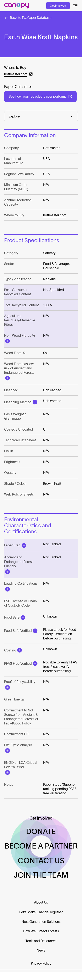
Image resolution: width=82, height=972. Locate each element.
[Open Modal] (7, 341)
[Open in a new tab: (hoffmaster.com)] (18, 74)
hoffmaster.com (54, 215)
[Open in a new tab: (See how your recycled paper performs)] (40, 96)
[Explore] (41, 116)
